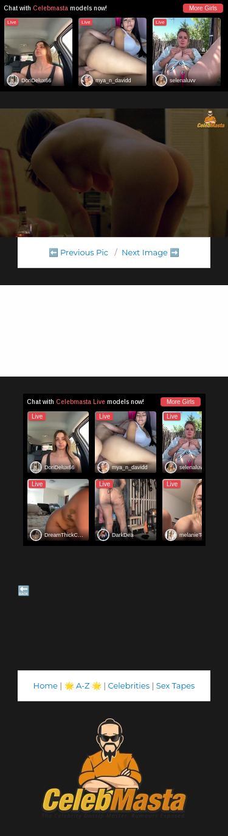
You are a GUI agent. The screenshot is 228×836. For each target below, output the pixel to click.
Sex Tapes (175, 685)
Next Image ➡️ (150, 252)
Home (45, 685)
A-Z (83, 685)
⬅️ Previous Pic (79, 252)
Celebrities (129, 685)
